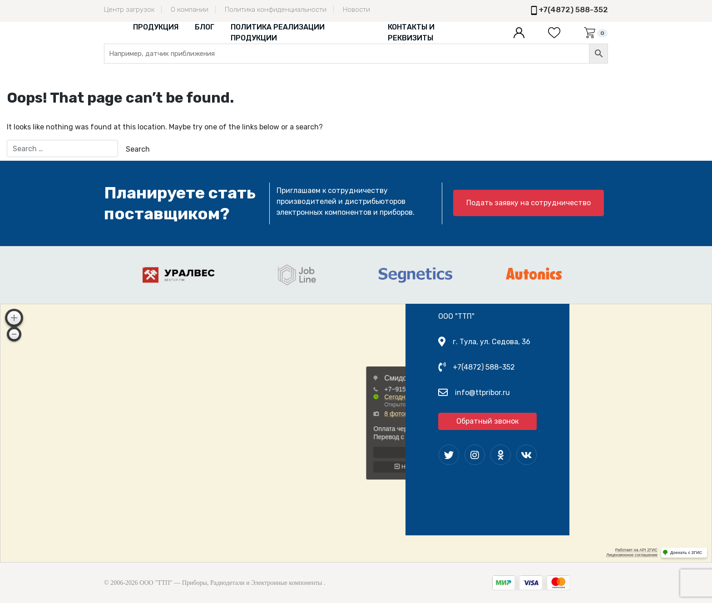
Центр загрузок (129, 9)
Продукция (155, 27)
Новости (356, 9)
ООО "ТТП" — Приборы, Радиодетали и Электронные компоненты (230, 582)
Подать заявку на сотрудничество (528, 202)
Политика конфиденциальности (275, 9)
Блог (204, 27)
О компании (189, 9)
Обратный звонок (487, 421)
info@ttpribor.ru (482, 392)
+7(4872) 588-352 (573, 9)
